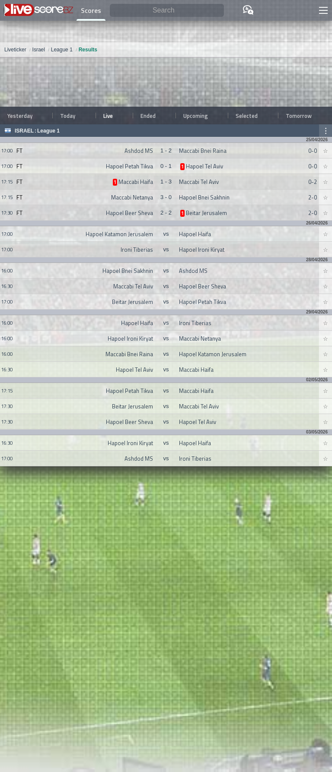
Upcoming (195, 115)
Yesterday (19, 115)
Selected (247, 115)
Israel (24, 131)
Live (108, 115)
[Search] (167, 10)
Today (67, 115)
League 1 (48, 131)
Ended (148, 115)
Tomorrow (299, 115)
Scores (91, 10)
